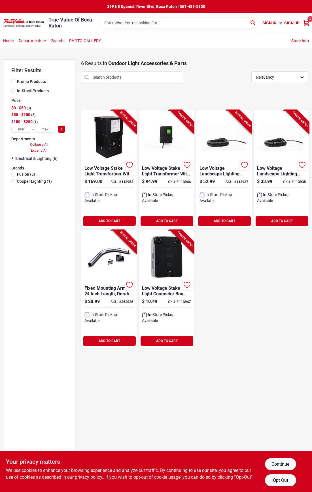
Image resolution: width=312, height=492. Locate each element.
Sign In (269, 23)
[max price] (45, 129)
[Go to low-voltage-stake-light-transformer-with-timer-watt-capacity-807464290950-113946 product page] (166, 169)
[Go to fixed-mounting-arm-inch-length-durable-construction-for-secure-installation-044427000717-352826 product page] (109, 289)
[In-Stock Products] (13, 91)
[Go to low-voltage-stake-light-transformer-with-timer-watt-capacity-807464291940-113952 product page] (109, 169)
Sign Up (292, 23)
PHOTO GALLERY (85, 40)
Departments (30, 40)
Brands (57, 40)
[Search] (253, 22)
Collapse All (39, 145)
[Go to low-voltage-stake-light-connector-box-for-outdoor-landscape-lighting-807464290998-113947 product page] (166, 289)
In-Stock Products (33, 91)
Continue (280, 464)
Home (8, 40)
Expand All (39, 150)
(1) (34, 181)
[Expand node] (13, 158)
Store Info (300, 40)
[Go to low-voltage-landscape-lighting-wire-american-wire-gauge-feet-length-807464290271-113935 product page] (281, 169)
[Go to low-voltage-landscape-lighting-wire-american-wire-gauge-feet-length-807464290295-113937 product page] (224, 169)
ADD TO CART (109, 221)
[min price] (21, 129)
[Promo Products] (13, 81)
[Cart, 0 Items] (306, 23)
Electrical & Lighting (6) (36, 158)
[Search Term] (179, 23)
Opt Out (280, 480)
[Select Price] (61, 129)
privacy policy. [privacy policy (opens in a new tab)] (89, 477)
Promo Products (31, 81)
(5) (26, 174)
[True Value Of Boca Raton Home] (23, 23)
